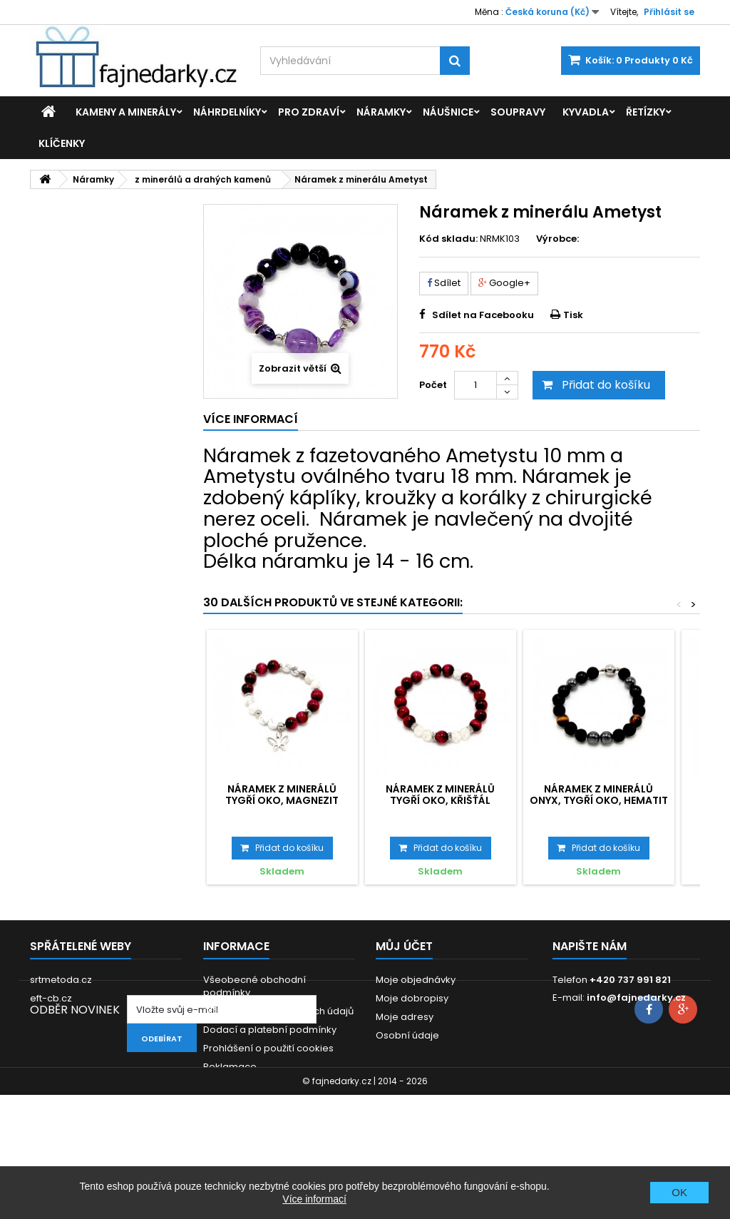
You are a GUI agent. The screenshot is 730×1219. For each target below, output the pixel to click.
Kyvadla (585, 112)
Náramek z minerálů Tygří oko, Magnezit (282, 794)
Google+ (504, 283)
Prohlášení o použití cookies (268, 1048)
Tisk (573, 315)
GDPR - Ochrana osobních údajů (278, 1011)
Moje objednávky (416, 979)
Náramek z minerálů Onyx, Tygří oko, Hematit (599, 794)
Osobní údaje (407, 1035)
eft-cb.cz (51, 998)
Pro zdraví (308, 112)
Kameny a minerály (126, 112)
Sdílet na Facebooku (483, 315)
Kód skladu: (448, 239)
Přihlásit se (669, 12)
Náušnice (448, 112)
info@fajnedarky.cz (636, 997)
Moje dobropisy (412, 998)
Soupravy (517, 112)
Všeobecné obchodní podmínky (254, 986)
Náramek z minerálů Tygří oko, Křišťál (440, 794)
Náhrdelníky (227, 112)
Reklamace (230, 1066)
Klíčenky (61, 143)
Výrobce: (557, 239)
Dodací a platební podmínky (269, 1029)
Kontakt (220, 1085)
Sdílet (444, 283)
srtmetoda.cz (61, 979)
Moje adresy (404, 1017)
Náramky (381, 112)
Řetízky (645, 112)
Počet (433, 385)
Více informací (314, 1199)
